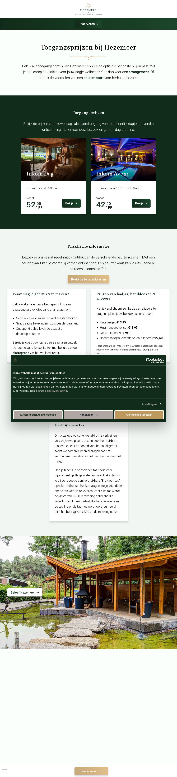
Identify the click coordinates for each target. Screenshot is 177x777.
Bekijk (71, 203)
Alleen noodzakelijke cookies (38, 414)
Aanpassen (89, 414)
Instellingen (149, 404)
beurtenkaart (94, 78)
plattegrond (21, 353)
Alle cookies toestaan (139, 414)
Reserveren (89, 24)
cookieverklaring (56, 390)
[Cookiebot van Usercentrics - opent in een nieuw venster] (148, 360)
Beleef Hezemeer (25, 592)
